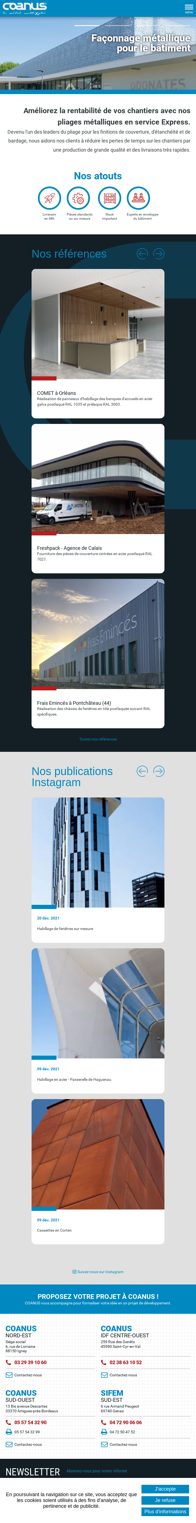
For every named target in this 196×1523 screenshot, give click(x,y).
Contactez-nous (28, 1375)
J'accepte (165, 1489)
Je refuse (165, 1500)
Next (158, 253)
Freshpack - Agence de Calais (69, 548)
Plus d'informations (165, 1511)
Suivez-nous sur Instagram (100, 1272)
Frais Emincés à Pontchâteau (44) (74, 703)
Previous (142, 253)
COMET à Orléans (56, 393)
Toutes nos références (98, 739)
